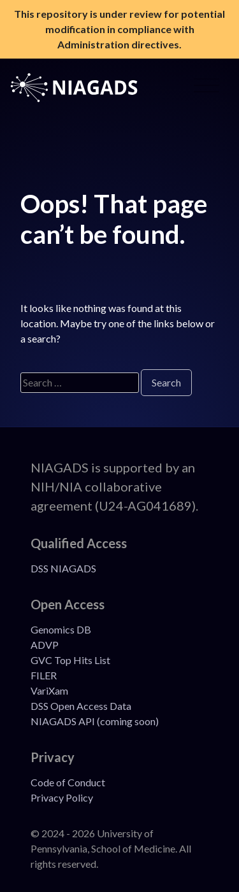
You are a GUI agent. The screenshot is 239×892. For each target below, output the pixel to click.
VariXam (49, 690)
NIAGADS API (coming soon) (95, 721)
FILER (44, 675)
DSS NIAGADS (63, 568)
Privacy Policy (62, 797)
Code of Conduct (68, 782)
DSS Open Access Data (81, 706)
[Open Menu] (206, 88)
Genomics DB (61, 629)
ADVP (45, 645)
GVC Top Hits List (70, 660)
